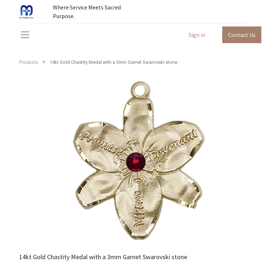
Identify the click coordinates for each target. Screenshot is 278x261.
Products (28, 62)
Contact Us (242, 34)
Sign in (197, 34)
